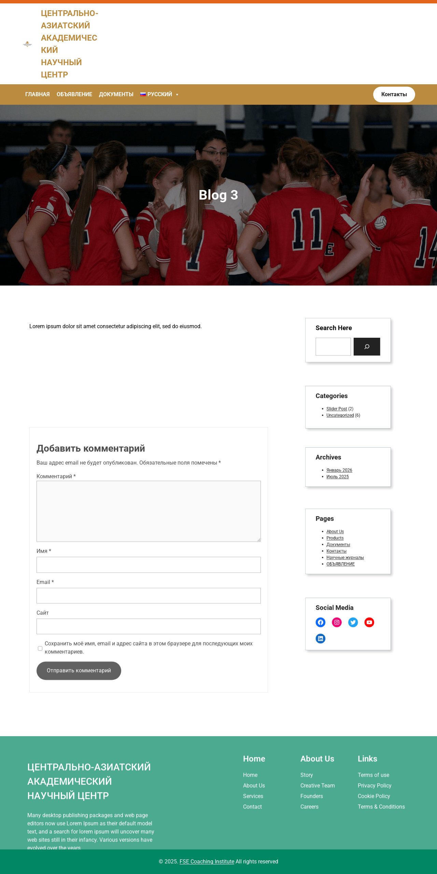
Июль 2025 (340, 474)
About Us (338, 533)
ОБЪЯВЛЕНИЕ (342, 559)
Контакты (339, 549)
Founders (311, 832)
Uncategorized (342, 413)
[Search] (363, 345)
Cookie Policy (374, 832)
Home (250, 811)
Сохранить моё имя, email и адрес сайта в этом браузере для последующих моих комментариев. (149, 707)
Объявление (74, 94)
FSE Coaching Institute (207, 861)
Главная (37, 94)
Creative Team (317, 822)
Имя (44, 611)
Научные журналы (346, 554)
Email (45, 642)
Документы (116, 94)
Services (253, 832)
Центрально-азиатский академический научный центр (89, 817)
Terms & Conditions (381, 843)
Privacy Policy (375, 822)
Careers (309, 843)
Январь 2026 (341, 469)
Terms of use (373, 811)
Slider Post (339, 408)
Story (306, 811)
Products (337, 539)
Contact (252, 843)
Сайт (43, 673)
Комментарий (56, 536)
